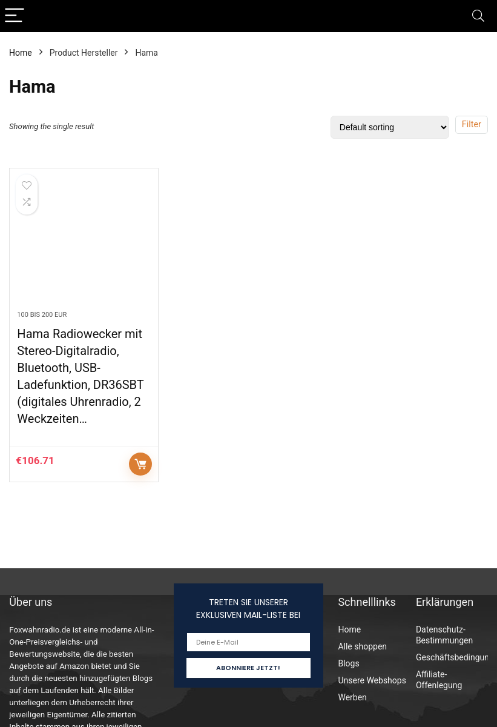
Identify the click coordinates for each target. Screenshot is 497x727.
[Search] (478, 16)
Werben (352, 697)
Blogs (348, 663)
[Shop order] (390, 127)
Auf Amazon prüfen (140, 464)
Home (20, 53)
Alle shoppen (362, 646)
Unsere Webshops (372, 680)
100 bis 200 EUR (42, 315)
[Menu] (14, 16)
